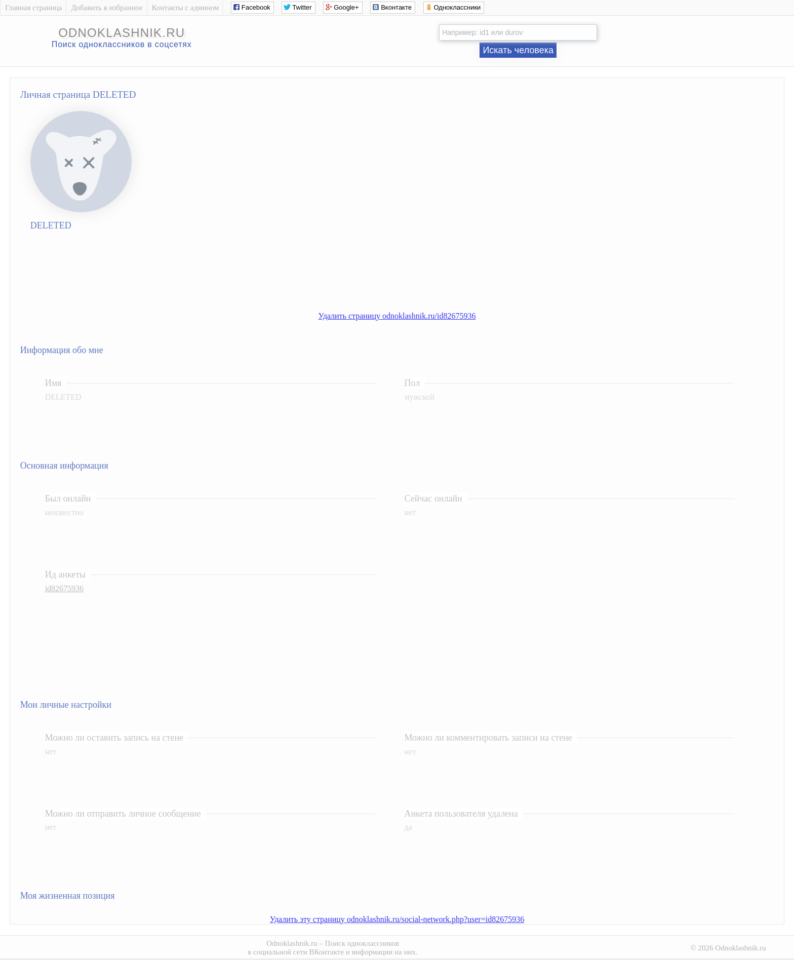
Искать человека (518, 50)
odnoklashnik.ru (121, 33)
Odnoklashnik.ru (291, 943)
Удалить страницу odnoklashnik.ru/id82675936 (397, 316)
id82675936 (64, 588)
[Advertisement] (407, 277)
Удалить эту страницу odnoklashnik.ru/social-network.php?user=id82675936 (397, 919)
